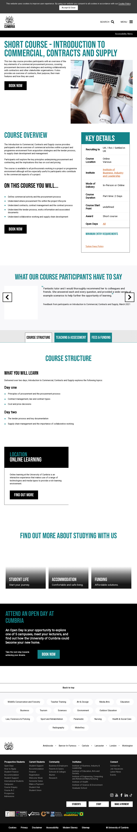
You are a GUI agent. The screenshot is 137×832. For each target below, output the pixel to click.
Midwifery (79, 727)
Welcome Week (36, 778)
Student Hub (34, 787)
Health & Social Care (121, 719)
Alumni (52, 775)
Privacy (24, 827)
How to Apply (10, 769)
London (113, 745)
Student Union (35, 790)
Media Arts (104, 702)
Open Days (9, 765)
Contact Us (115, 765)
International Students (14, 781)
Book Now (15, 85)
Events (113, 775)
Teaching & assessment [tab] (71, 337)
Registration (34, 775)
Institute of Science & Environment (87, 785)
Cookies (12, 827)
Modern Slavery (70, 827)
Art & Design (83, 702)
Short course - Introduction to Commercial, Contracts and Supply (60, 49)
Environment (83, 710)
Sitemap (86, 827)
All (104, 224)
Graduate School (79, 788)
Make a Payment (36, 784)
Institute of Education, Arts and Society (85, 772)
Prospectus (9, 793)
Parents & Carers (56, 769)
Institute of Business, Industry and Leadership (113, 173)
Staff (98, 804)
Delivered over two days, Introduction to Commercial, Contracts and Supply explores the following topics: (53, 380)
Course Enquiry (10, 787)
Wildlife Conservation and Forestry (24, 702)
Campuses (8, 784)
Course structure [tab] (38, 337)
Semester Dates (36, 781)
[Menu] (127, 22)
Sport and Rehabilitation (52, 719)
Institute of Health (80, 782)
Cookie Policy (125, 3)
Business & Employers (58, 765)
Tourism (43, 710)
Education (124, 702)
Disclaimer (37, 827)
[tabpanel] (68, 392)
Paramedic (79, 719)
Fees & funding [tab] (101, 337)
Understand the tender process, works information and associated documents (39, 211)
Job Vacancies (116, 769)
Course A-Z (9, 790)
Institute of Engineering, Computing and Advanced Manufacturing (87, 777)
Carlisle (85, 745)
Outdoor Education (108, 710)
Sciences (62, 710)
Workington (127, 745)
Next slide (129, 297)
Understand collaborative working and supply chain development (38, 216)
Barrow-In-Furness (67, 745)
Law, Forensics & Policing (18, 719)
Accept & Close (68, 7)
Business (24, 710)
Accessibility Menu (124, 34)
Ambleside (48, 745)
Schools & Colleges (57, 771)
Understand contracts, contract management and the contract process (40, 205)
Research (53, 778)
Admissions (9, 796)
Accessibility (52, 827)
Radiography (58, 727)
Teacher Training (58, 702)
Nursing (98, 719)
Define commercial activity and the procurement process (34, 196)
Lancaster (99, 745)
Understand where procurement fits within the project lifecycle (37, 201)
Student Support (11, 778)
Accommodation (11, 775)
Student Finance (11, 771)
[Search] (106, 22)
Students (76, 804)
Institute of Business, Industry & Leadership (86, 767)
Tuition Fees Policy (94, 246)
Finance (32, 771)
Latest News (115, 771)
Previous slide (7, 297)
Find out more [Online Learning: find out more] (24, 495)
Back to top (68, 688)
